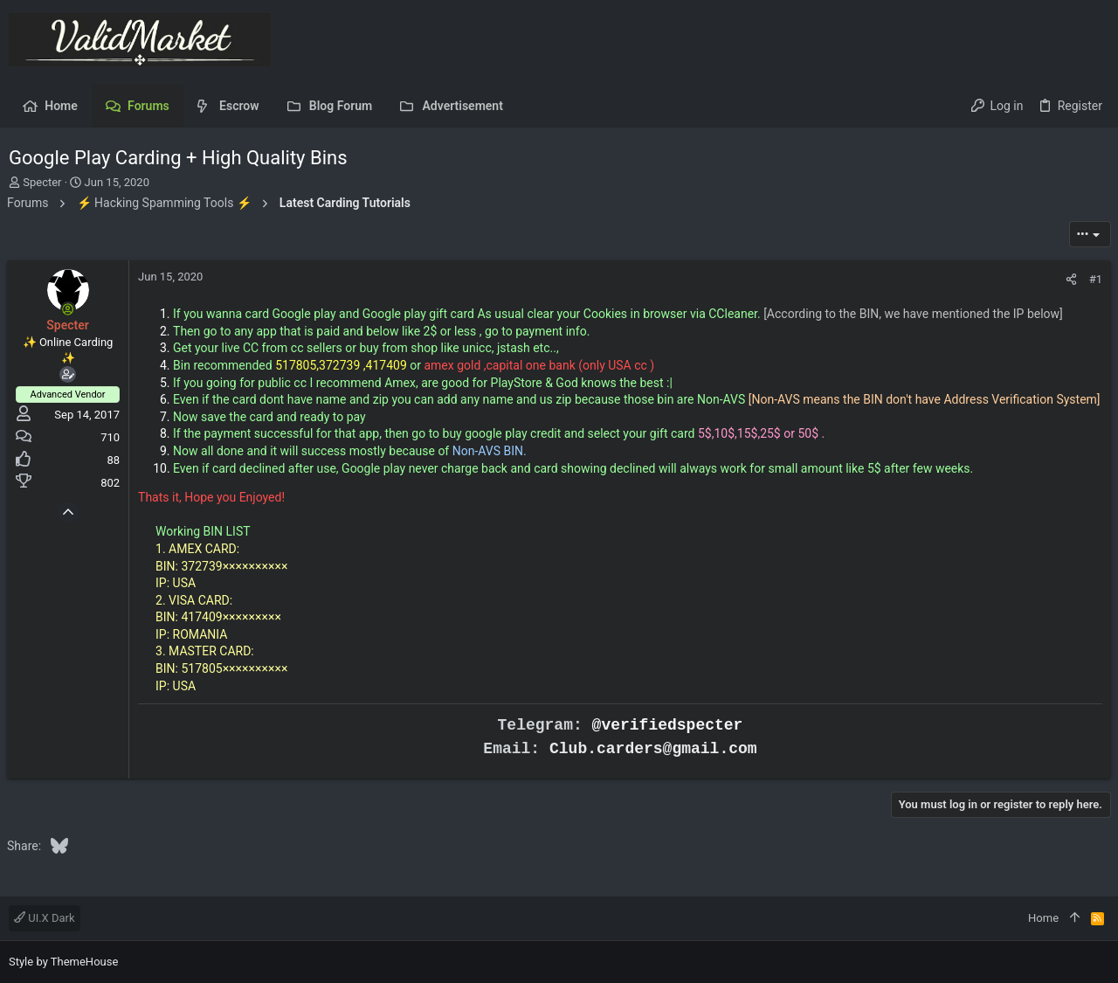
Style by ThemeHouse (63, 961)
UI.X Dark (44, 917)
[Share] (1069, 279)
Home (1043, 917)
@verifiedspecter (667, 742)
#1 (1094, 279)
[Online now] (70, 309)
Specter (42, 182)
